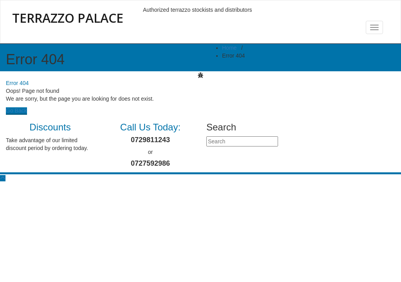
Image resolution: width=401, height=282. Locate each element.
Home (229, 48)
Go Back (16, 110)
